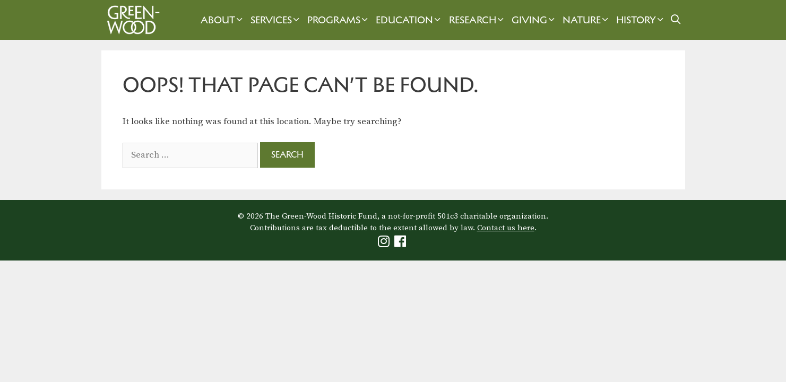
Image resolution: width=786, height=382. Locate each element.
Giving (534, 20)
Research (477, 20)
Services (276, 20)
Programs (338, 20)
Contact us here (505, 228)
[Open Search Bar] (675, 20)
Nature (587, 20)
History (641, 20)
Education (409, 20)
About (223, 20)
